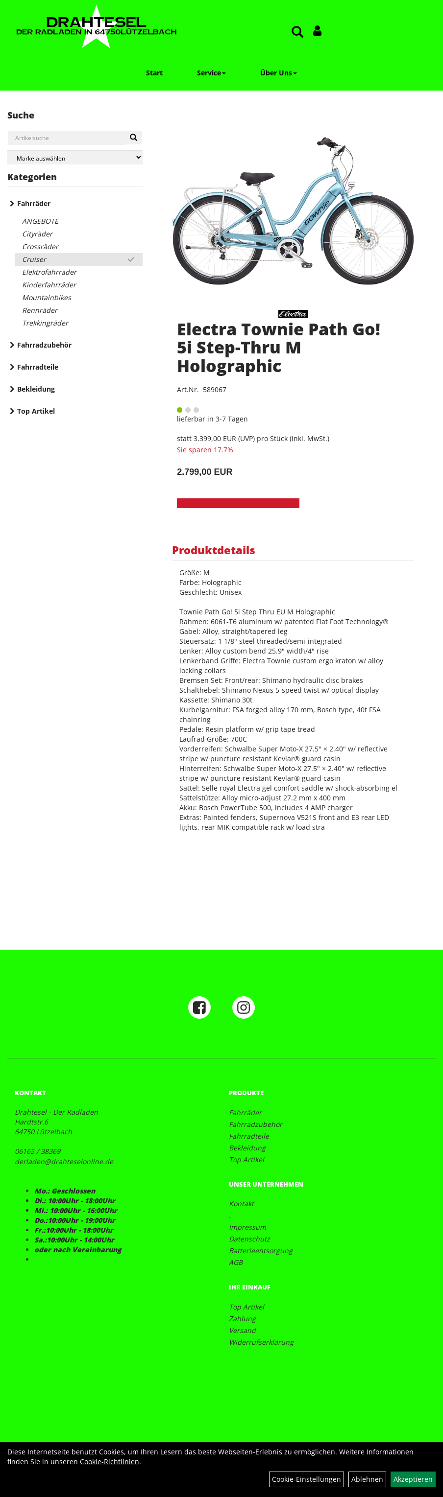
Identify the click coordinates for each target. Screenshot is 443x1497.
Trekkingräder (45, 322)
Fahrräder (33, 203)
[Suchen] (133, 137)
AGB (236, 1262)
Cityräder (37, 233)
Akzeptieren (413, 1479)
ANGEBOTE (40, 221)
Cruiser (34, 259)
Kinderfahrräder (49, 284)
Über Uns (278, 72)
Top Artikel (36, 411)
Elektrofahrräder (49, 272)
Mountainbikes (46, 297)
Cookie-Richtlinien (109, 1461)
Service (211, 72)
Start (154, 72)
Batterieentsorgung (261, 1250)
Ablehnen (367, 1479)
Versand (242, 1330)
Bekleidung (36, 389)
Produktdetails (213, 549)
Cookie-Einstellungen (306, 1479)
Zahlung (242, 1318)
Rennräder (39, 310)
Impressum (247, 1227)
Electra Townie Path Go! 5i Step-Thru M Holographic (278, 347)
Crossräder (40, 246)
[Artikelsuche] (297, 32)
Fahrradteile (37, 367)
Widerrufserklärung (261, 1342)
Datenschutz (249, 1238)
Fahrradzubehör (44, 345)
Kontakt (241, 1203)
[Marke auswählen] (75, 157)
